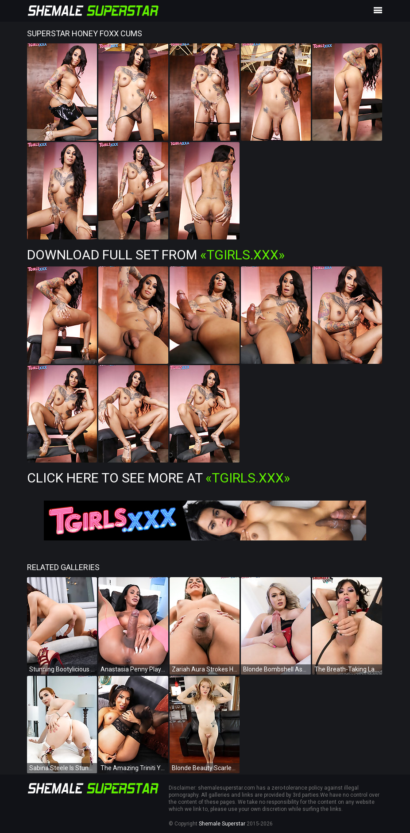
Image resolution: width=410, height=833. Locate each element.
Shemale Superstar (222, 824)
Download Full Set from (156, 254)
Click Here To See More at (158, 478)
